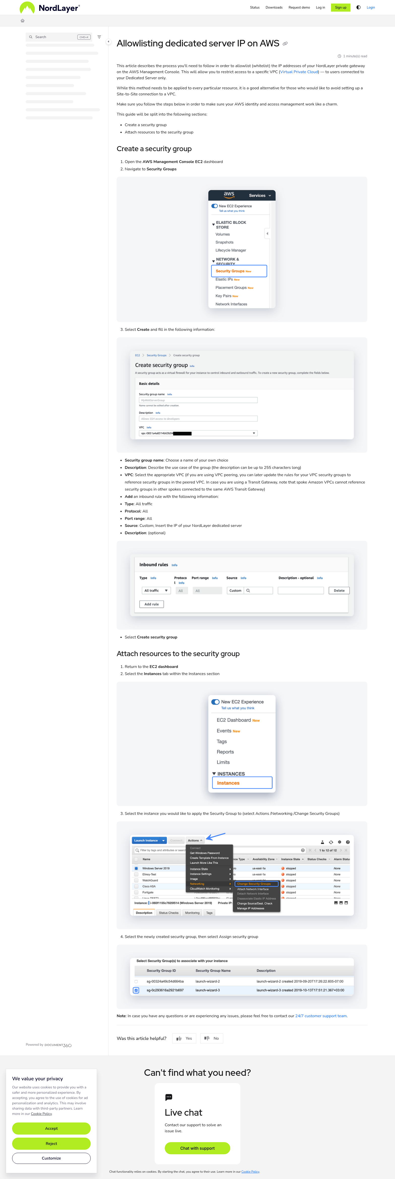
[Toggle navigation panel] (109, 42)
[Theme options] (358, 8)
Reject (51, 1143)
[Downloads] (274, 7)
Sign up (340, 7)
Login (371, 7)
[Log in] (320, 7)
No (212, 1038)
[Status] (255, 7)
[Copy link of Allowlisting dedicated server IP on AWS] (285, 44)
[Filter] (99, 37)
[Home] (50, 8)
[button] (59, 37)
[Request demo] (299, 7)
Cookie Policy (41, 1113)
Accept (51, 1128)
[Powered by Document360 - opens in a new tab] (49, 1045)
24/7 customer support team (321, 1016)
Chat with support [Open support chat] (197, 1148)
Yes (184, 1038)
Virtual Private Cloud (299, 72)
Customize (51, 1158)
